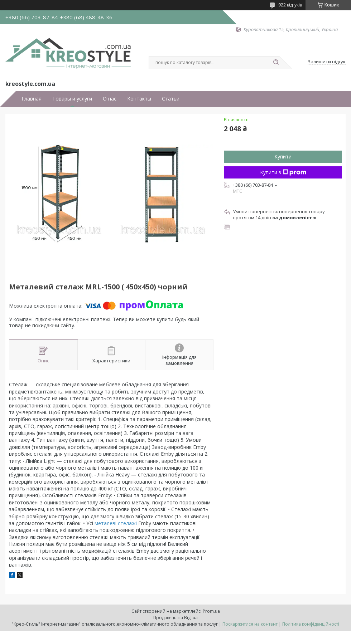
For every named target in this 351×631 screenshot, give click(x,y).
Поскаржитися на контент (250, 624)
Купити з (283, 172)
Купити (283, 156)
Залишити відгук (327, 61)
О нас (109, 98)
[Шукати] (276, 62)
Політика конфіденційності (310, 624)
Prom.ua (211, 611)
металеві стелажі (116, 523)
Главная (31, 98)
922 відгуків (290, 5)
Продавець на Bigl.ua (175, 618)
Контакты (139, 98)
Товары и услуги (72, 98)
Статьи (170, 98)
